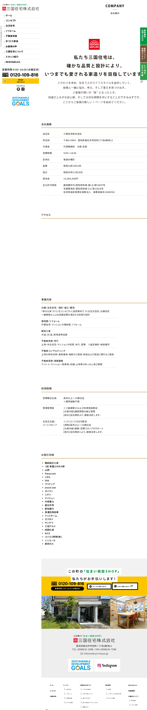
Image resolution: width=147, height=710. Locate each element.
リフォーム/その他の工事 (114, 693)
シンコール (50, 540)
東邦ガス (49, 543)
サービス (65, 685)
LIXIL (48, 477)
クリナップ (50, 484)
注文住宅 (9, 25)
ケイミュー (50, 498)
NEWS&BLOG (12, 61)
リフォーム (10, 30)
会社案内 (133, 700)
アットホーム (51, 515)
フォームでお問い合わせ (99, 586)
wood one (50, 487)
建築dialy (86, 707)
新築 (109, 689)
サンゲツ (49, 522)
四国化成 (49, 529)
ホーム (8, 15)
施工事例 (108, 685)
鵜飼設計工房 (52, 463)
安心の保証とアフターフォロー (90, 702)
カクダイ (49, 519)
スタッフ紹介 (11, 56)
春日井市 (49, 505)
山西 (47, 470)
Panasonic (50, 473)
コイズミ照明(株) (53, 536)
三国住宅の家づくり (85, 685)
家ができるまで (86, 698)
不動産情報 (131, 691)
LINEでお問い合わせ (123, 586)
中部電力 (49, 501)
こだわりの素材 (87, 689)
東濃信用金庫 (52, 512)
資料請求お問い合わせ (21, 81)
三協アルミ (50, 526)
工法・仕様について (88, 693)
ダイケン (49, 491)
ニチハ (48, 494)
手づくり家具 (11, 41)
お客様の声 (10, 46)
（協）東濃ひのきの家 (55, 466)
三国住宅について (13, 51)
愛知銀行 (49, 508)
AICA (47, 533)
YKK (47, 480)
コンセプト (10, 20)
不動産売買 (10, 36)
